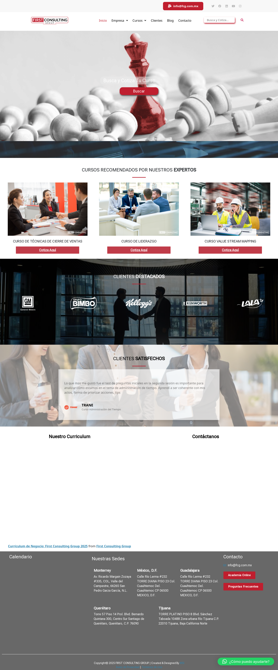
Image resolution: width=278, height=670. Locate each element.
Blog (170, 20)
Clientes (156, 20)
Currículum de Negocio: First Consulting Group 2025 (48, 535)
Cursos (139, 20)
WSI (182, 652)
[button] (246, 661)
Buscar (139, 91)
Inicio (103, 20)
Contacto (184, 20)
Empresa (120, 20)
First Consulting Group (113, 535)
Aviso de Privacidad (127, 656)
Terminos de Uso (152, 656)
